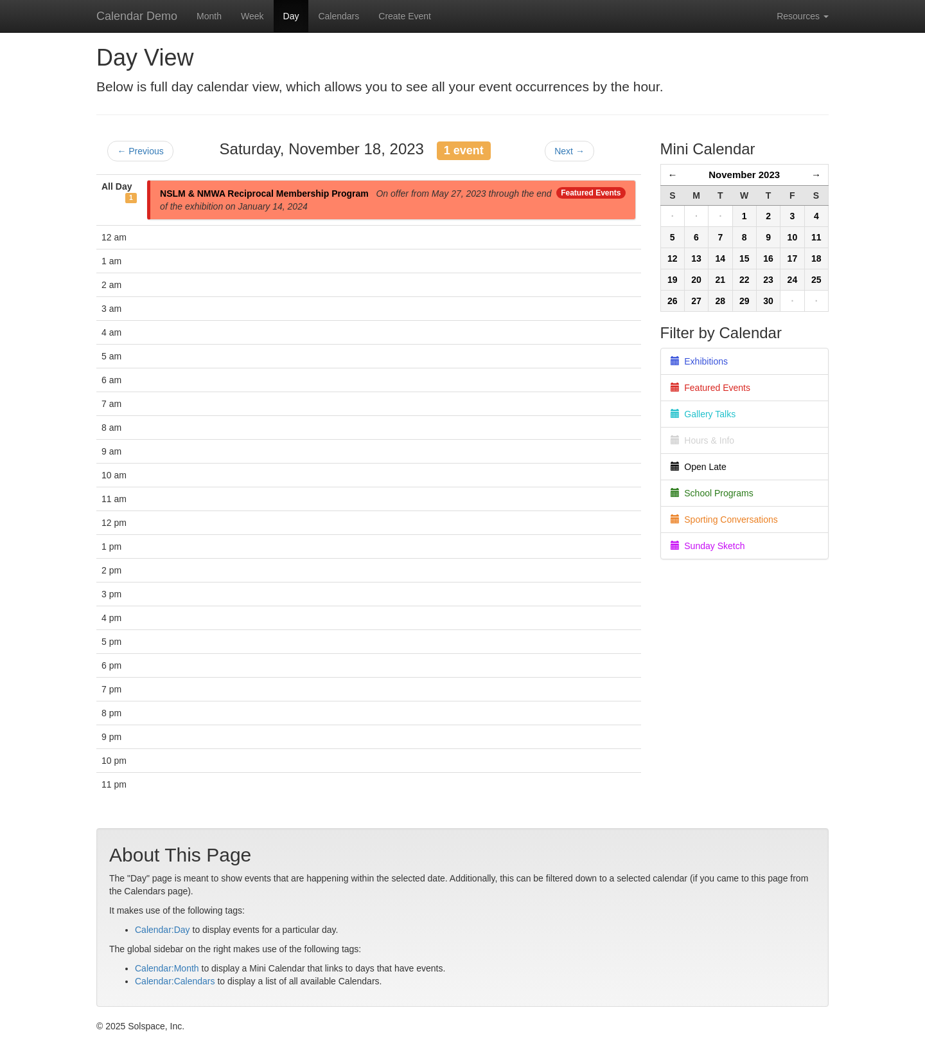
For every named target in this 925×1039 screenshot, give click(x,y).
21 (721, 280)
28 (721, 301)
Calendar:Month (167, 968)
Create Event (404, 16)
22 (744, 280)
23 (768, 280)
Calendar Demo (136, 16)
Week (252, 16)
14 (721, 258)
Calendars (338, 16)
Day (291, 16)
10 (793, 237)
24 (793, 280)
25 (816, 280)
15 (744, 258)
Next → (569, 151)
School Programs (712, 493)
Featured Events (591, 192)
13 (696, 258)
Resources (803, 16)
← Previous (140, 151)
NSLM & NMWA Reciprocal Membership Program (264, 193)
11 (816, 237)
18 (816, 258)
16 (768, 258)
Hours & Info (703, 440)
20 (696, 280)
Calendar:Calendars (175, 981)
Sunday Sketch (708, 546)
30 (768, 301)
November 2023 (744, 174)
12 (672, 258)
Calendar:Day (162, 930)
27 (696, 301)
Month (209, 16)
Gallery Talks (703, 414)
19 (672, 280)
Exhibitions (699, 361)
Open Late (699, 467)
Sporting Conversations (724, 519)
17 (793, 258)
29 (744, 301)
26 (672, 301)
